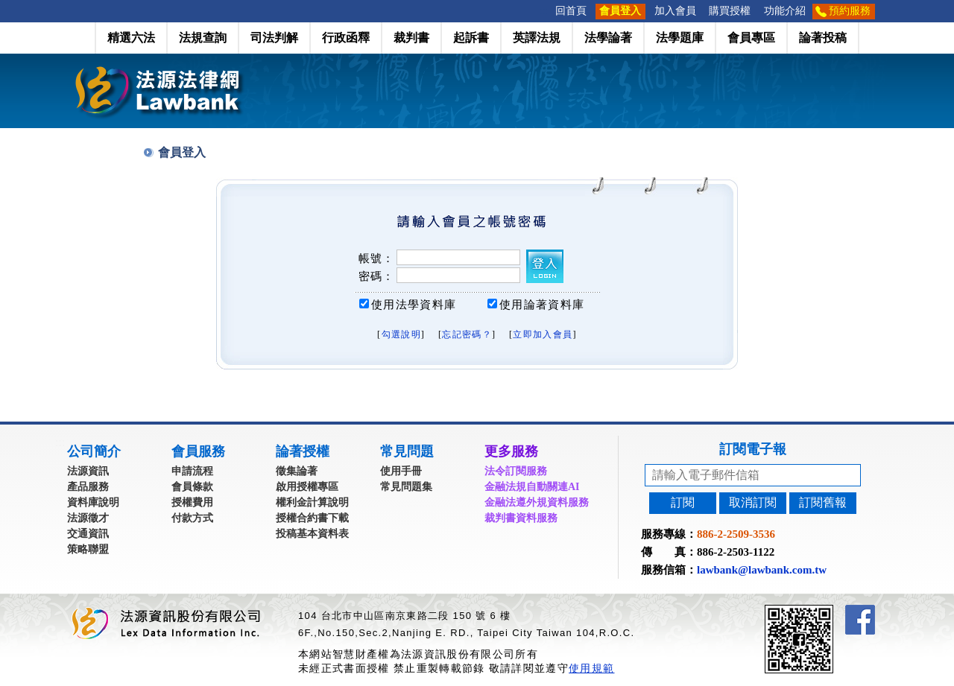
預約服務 (850, 10)
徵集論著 (297, 471)
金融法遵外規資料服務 (536, 502)
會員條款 (192, 486)
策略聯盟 (88, 549)
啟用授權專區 (307, 486)
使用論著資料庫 (541, 305)
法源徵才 (88, 518)
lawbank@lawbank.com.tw (762, 570)
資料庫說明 (93, 502)
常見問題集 (406, 486)
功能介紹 (785, 10)
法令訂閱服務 (515, 471)
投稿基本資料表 (312, 533)
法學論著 (608, 37)
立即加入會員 (542, 334)
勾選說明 (401, 334)
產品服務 (88, 486)
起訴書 (471, 37)
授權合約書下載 (312, 518)
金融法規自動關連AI (532, 486)
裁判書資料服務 (520, 518)
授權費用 (192, 502)
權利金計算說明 (312, 502)
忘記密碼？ (467, 334)
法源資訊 (88, 471)
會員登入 (620, 10)
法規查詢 (203, 37)
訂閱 (683, 502)
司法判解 (274, 37)
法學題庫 (680, 37)
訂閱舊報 (823, 502)
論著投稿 (823, 37)
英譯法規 (536, 37)
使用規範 (591, 668)
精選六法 (131, 37)
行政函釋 (346, 37)
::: (544, 10)
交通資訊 (88, 533)
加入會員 (675, 10)
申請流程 (192, 471)
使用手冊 (401, 471)
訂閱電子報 (752, 449)
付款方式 (192, 518)
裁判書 (411, 37)
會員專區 (751, 37)
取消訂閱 (753, 502)
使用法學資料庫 (413, 305)
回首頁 (571, 10)
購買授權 (730, 10)
